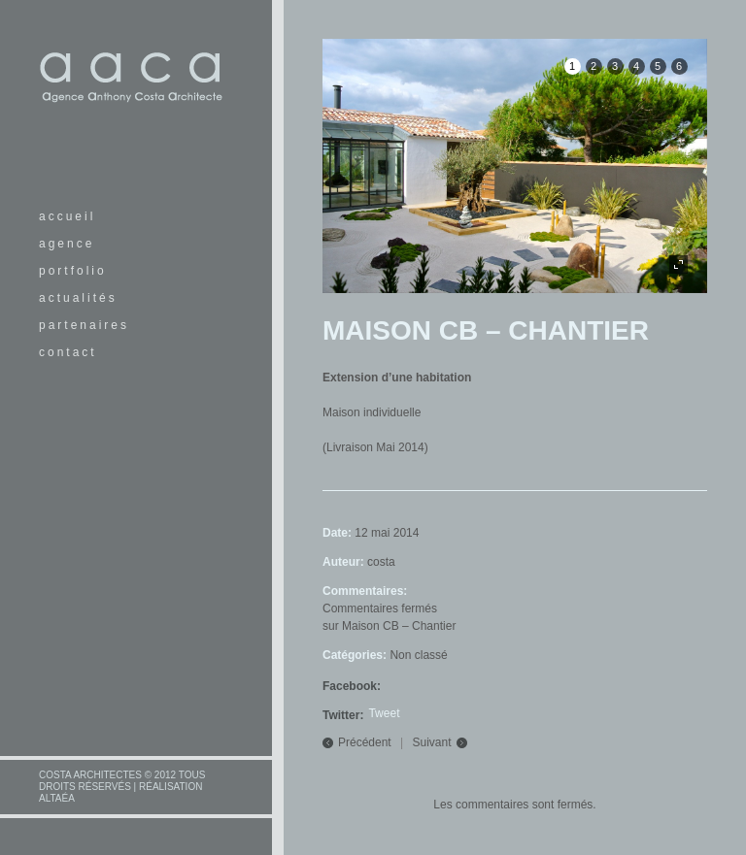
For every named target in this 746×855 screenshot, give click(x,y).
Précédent (364, 742)
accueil (67, 216)
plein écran (678, 264)
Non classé (418, 655)
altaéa (57, 798)
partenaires (84, 325)
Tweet (383, 713)
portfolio (73, 271)
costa (381, 562)
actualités (78, 298)
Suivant (432, 742)
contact (68, 352)
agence (66, 243)
